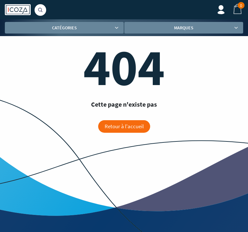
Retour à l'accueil (124, 126)
